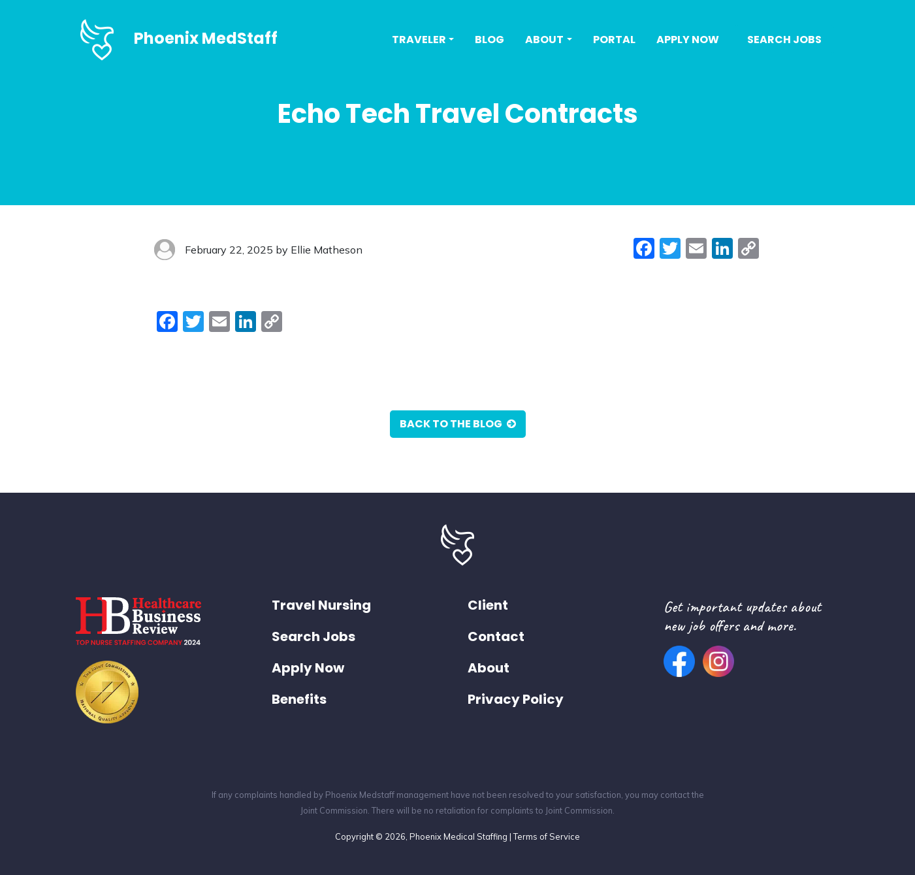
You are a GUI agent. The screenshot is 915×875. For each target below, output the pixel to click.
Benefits (299, 699)
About (488, 668)
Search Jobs (784, 39)
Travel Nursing (321, 605)
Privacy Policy (516, 699)
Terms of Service (546, 836)
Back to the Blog (458, 423)
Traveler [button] (419, 39)
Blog (489, 39)
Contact (496, 636)
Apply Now (687, 39)
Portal (614, 39)
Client (488, 605)
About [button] (544, 39)
